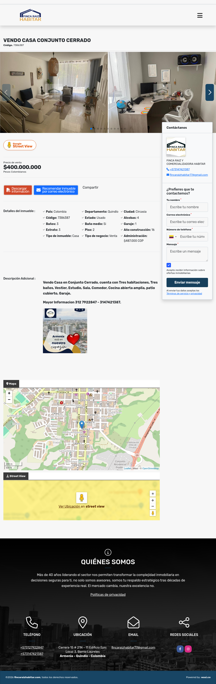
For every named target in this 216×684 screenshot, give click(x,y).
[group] (54, 92)
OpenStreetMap (150, 468)
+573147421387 (180, 169)
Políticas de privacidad (108, 595)
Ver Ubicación (70, 506)
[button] (91, 129)
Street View (20, 145)
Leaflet (127, 468)
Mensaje (172, 244)
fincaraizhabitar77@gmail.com (189, 174)
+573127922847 (31, 647)
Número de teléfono (180, 229)
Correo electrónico (179, 214)
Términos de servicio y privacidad (184, 293)
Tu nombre (174, 200)
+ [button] (9, 394)
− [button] (9, 400)
